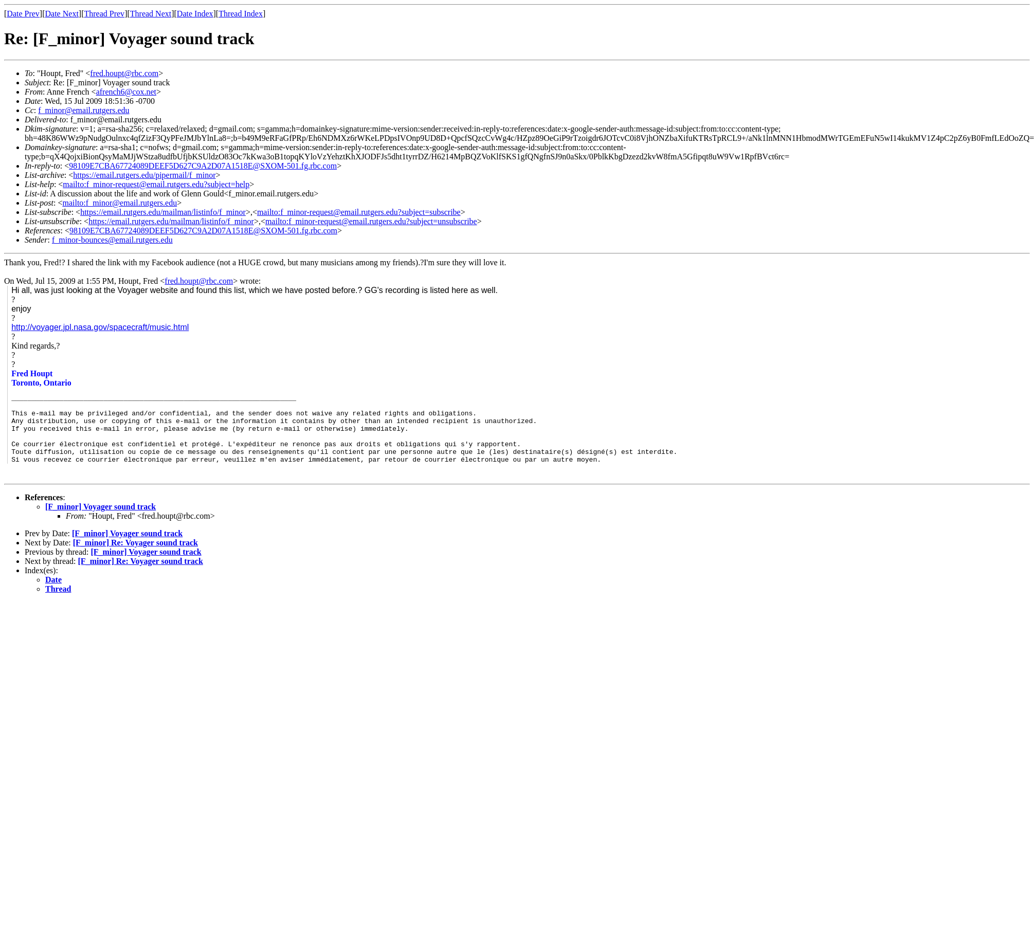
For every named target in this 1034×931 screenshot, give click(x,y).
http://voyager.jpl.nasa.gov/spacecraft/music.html (100, 327)
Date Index (195, 13)
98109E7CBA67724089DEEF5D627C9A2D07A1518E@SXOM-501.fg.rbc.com (203, 165)
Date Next (62, 13)
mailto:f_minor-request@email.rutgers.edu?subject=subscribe (359, 212)
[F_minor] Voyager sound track (100, 520)
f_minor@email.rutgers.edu (83, 110)
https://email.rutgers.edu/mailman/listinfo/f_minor (163, 212)
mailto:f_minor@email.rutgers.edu (119, 202)
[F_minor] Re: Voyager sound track (135, 556)
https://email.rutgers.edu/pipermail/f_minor (144, 175)
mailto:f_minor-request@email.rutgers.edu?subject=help (156, 184)
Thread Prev (104, 13)
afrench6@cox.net (126, 91)
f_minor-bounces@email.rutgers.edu (112, 239)
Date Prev (23, 13)
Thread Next (150, 13)
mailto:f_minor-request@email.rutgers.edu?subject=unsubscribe (371, 221)
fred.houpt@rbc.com (124, 73)
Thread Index (241, 13)
